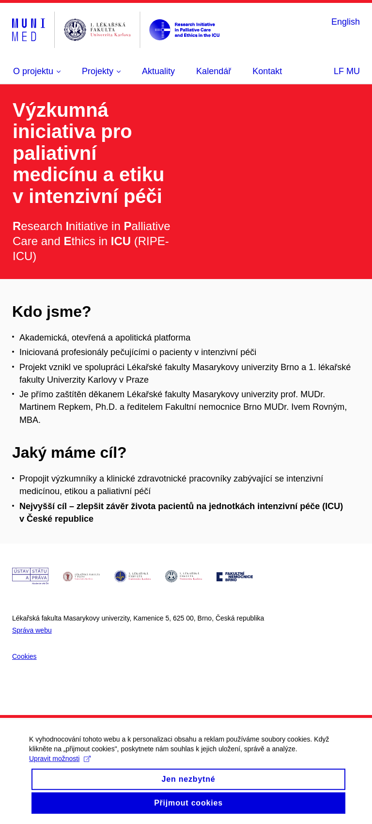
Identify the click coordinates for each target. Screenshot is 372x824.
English (345, 22)
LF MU (347, 71)
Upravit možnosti (60, 766)
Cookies (24, 656)
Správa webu (32, 630)
